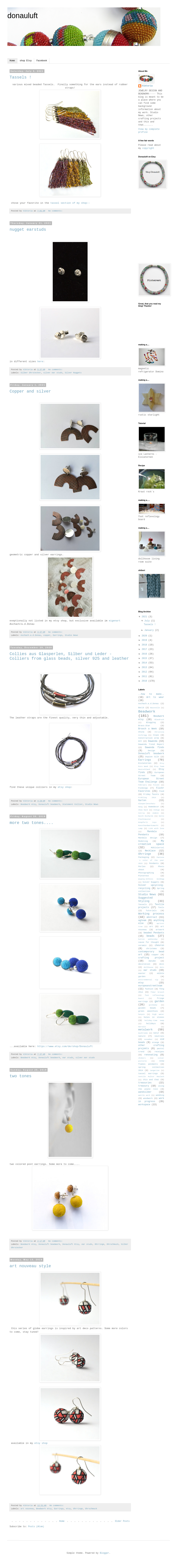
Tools (161, 907)
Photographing (146, 873)
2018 (145, 645)
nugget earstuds (28, 229)
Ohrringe (99, 1244)
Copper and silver (30, 391)
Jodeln (155, 813)
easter (141, 973)
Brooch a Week (147, 728)
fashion (149, 989)
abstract (152, 917)
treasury (143, 1086)
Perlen (141, 866)
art (151, 926)
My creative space (151, 843)
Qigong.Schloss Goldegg (151, 879)
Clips (156, 735)
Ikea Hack (143, 810)
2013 (145, 667)
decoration (144, 964)
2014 (145, 663)
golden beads (147, 1008)
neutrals (159, 1036)
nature (141, 1036)
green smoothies (148, 1011)
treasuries (145, 1083)
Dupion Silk (152, 757)
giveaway (153, 1005)
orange (155, 1042)
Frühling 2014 (147, 798)
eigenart (114, 620)
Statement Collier (73, 804)
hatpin (141, 1014)
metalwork (145, 1029)
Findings (143, 788)
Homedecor (153, 807)
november (148, 1039)
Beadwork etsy (28, 804)
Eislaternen (144, 763)
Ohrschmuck (113, 1244)
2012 (145, 672)
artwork (160, 930)
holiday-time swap (154, 1020)
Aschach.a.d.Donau (31, 635)
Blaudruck (159, 720)
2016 (145, 654)
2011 (145, 676)
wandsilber (145, 1092)
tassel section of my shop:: (70, 203)
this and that (151, 1080)
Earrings (58, 635)
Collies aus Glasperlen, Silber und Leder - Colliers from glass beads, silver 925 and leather (69, 656)
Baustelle (155, 708)
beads (151, 935)
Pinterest (143, 876)
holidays (151, 1023)
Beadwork (146, 712)
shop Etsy (26, 60)
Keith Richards (145, 816)
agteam (142, 920)
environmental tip (148, 980)
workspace (144, 1104)
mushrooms (143, 1033)
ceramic (142, 945)
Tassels (142, 904)
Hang (140, 807)
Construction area (148, 738)
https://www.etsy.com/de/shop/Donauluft (65, 1046)
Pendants (154, 863)
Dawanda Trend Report (151, 744)
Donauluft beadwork (49, 804)
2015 (145, 658)
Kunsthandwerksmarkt (148, 826)
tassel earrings (148, 1073)
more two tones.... (31, 823)
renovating (151, 1055)
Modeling (143, 841)
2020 (145, 636)
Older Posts (122, 1521)
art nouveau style (30, 1266)
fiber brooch (157, 992)
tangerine (154, 1070)
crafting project (151, 958)
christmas (151, 948)
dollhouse (148, 967)
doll (161, 964)
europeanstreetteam (150, 985)
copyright (148, 148)
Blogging (151, 722)
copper (47, 635)
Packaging (143, 857)
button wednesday (148, 939)
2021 (145, 616)
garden (159, 1001)
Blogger (104, 1553)
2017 (145, 649)
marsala (142, 1027)
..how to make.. (151, 694)
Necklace (150, 851)
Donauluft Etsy (71, 1244)
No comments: (56, 211)
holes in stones (154, 1017)
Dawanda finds (154, 747)
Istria (141, 813)
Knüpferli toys (147, 822)
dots (162, 967)
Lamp (140, 828)
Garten (142, 800)
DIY (140, 741)
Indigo (156, 810)
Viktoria (147, 86)
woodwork (148, 1098)
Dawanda (152, 741)
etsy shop (64, 787)
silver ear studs (53, 373)
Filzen (156, 785)
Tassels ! (21, 77)
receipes (159, 1052)
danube (152, 961)
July (147, 621)
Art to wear (155, 697)
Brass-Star (144, 726)
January (149, 630)
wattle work (144, 1095)
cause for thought (148, 942)
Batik (141, 708)
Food (161, 791)
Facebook (42, 60)
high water (158, 1014)
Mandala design (147, 838)
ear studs (68, 1058)
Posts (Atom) (36, 1526)
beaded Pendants (154, 933)
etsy (68, 1509)
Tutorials (151, 911)
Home (12, 60)
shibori (142, 1058)
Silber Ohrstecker (31, 373)
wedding (160, 1095)
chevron (159, 945)
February (142, 785)
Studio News (71, 635)
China (141, 732)
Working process (151, 913)
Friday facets (151, 794)
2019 (145, 640)
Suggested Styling (145, 899)
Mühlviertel (157, 848)
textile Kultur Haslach (151, 1077)
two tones (21, 1076)
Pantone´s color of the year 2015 (151, 860)
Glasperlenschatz (146, 804)
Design (151, 751)
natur (156, 1033)
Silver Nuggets (73, 373)
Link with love (156, 828)
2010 (145, 681)
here (40, 361)
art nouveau (27, 1509)
